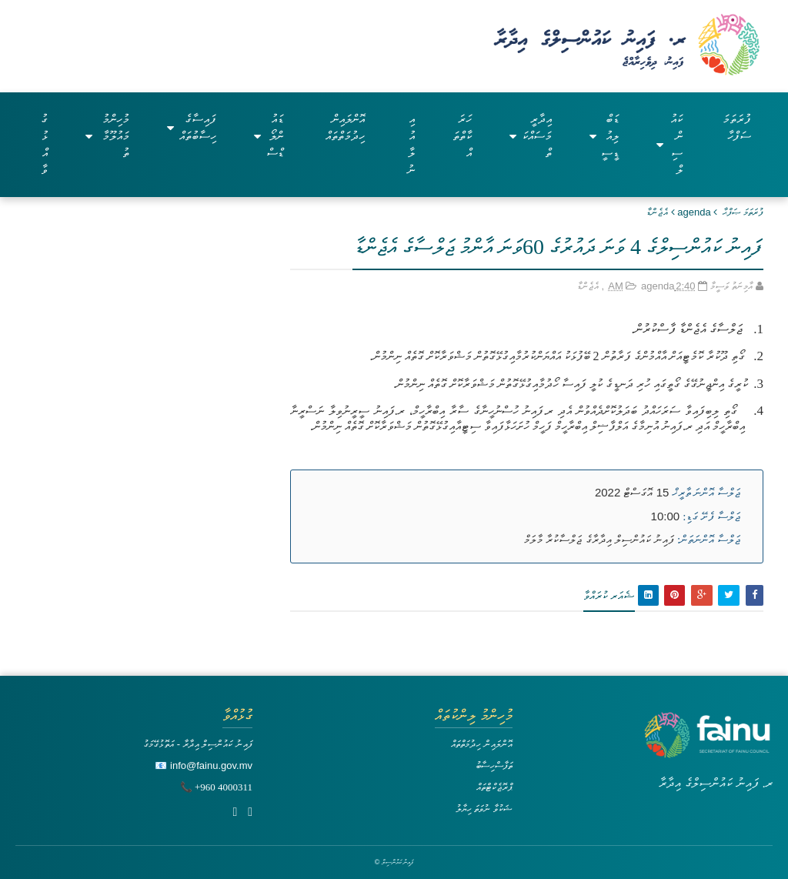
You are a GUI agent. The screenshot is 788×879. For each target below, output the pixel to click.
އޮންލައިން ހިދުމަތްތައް (345, 127)
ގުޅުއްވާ (44, 144)
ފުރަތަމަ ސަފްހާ (737, 127)
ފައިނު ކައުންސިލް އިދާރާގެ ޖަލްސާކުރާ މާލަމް (599, 539)
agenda (693, 212)
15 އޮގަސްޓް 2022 (632, 492)
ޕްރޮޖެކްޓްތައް (494, 787)
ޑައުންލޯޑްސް (268, 135)
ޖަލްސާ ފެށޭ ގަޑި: (711, 516)
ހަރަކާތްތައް (462, 135)
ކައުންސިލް (669, 144)
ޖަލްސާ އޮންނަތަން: (708, 539)
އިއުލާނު (411, 144)
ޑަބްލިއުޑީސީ (604, 135)
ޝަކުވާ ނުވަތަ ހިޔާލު (484, 808)
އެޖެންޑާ (657, 212)
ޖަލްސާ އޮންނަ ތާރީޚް (707, 492)
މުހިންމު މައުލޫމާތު (107, 135)
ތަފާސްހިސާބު (494, 765)
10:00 (665, 516)
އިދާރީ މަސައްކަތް (530, 135)
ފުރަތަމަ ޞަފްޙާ (743, 212)
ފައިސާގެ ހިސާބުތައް (191, 127)
